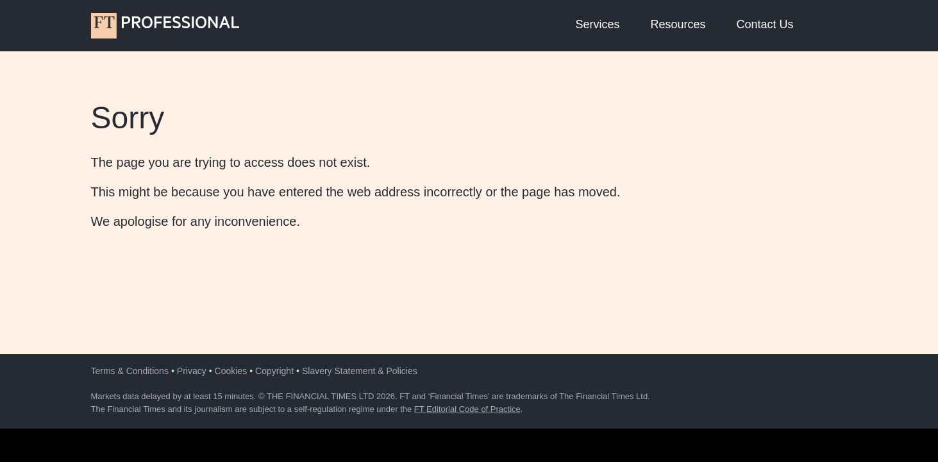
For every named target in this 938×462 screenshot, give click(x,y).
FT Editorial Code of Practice (467, 409)
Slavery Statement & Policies (359, 371)
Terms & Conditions (130, 371)
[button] (834, 25)
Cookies (231, 371)
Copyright (274, 371)
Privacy (191, 371)
